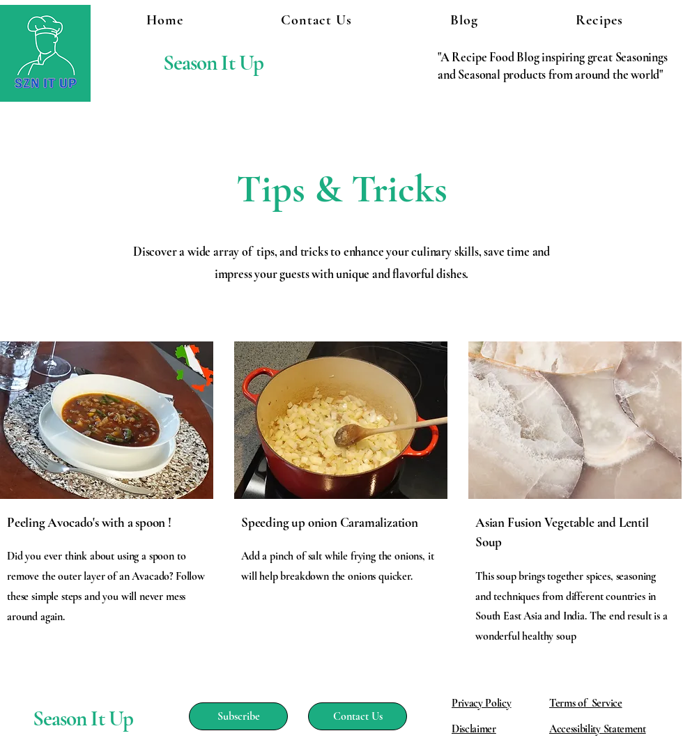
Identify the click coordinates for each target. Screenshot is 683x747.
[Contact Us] (357, 716)
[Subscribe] (238, 716)
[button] (599, 20)
